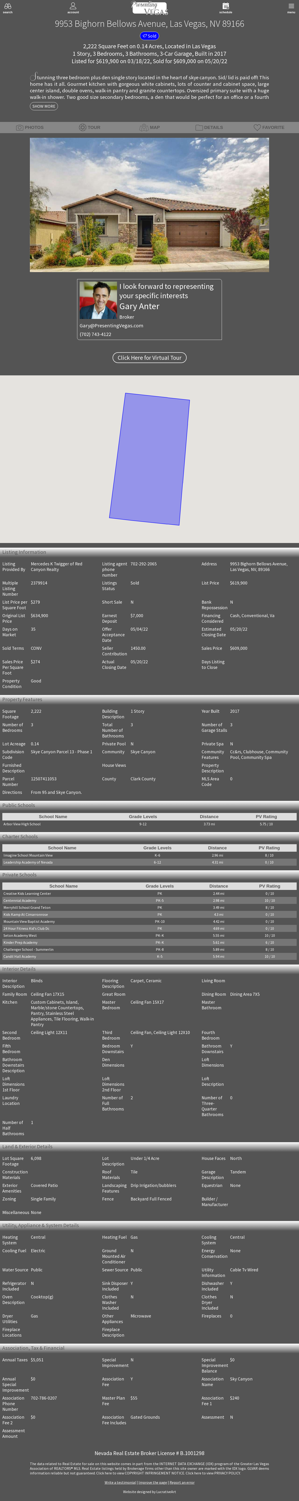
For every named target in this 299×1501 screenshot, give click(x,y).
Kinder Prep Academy (20, 942)
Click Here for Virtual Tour (150, 357)
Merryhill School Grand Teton (27, 907)
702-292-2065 (144, 564)
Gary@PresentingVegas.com (111, 325)
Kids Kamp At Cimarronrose (26, 914)
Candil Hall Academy (20, 956)
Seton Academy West (20, 935)
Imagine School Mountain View (28, 855)
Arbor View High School (22, 824)
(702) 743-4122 (95, 334)
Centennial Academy (20, 900)
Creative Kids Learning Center (27, 893)
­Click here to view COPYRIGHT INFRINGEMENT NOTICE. (140, 1473)
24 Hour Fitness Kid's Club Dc (26, 928)
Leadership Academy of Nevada (28, 862)
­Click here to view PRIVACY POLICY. (213, 1473)
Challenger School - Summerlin (28, 949)
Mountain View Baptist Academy (29, 921)
